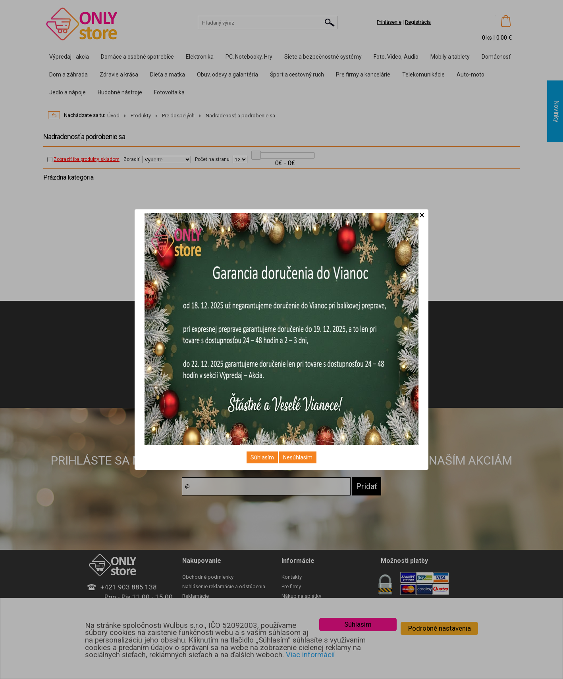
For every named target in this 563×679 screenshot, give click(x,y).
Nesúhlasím (297, 457)
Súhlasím (262, 457)
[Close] (421, 215)
